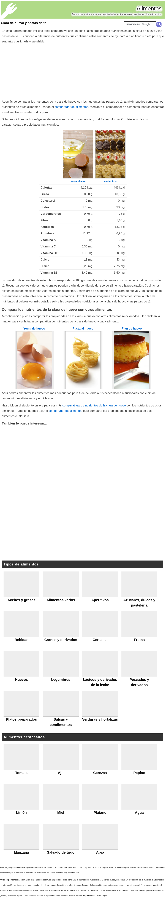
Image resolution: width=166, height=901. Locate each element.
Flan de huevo (132, 328)
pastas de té (110, 181)
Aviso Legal (102, 896)
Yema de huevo (34, 328)
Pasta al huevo (83, 328)
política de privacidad (85, 896)
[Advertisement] (83, 71)
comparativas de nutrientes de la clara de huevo (94, 405)
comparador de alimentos (71, 107)
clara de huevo (78, 181)
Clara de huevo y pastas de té (23, 23)
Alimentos (149, 8)
